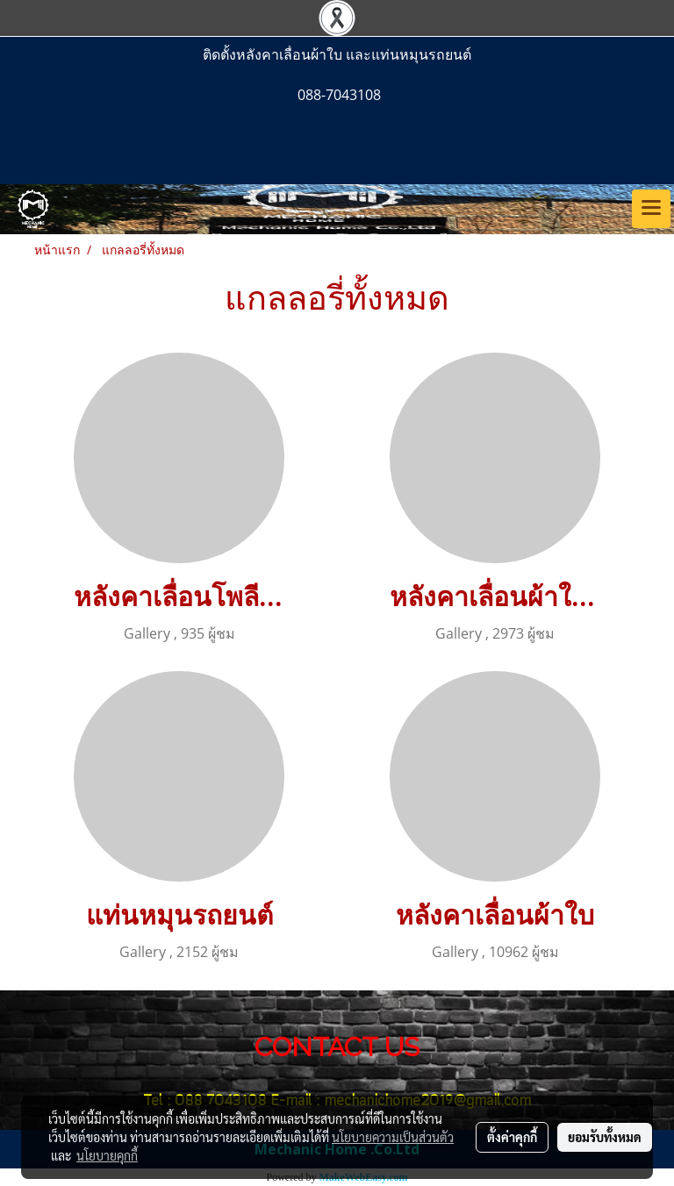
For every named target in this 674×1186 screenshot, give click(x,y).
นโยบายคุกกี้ (107, 1155)
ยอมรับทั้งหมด (605, 1137)
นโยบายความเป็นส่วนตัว (393, 1137)
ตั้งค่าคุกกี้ (512, 1137)
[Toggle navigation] (651, 208)
